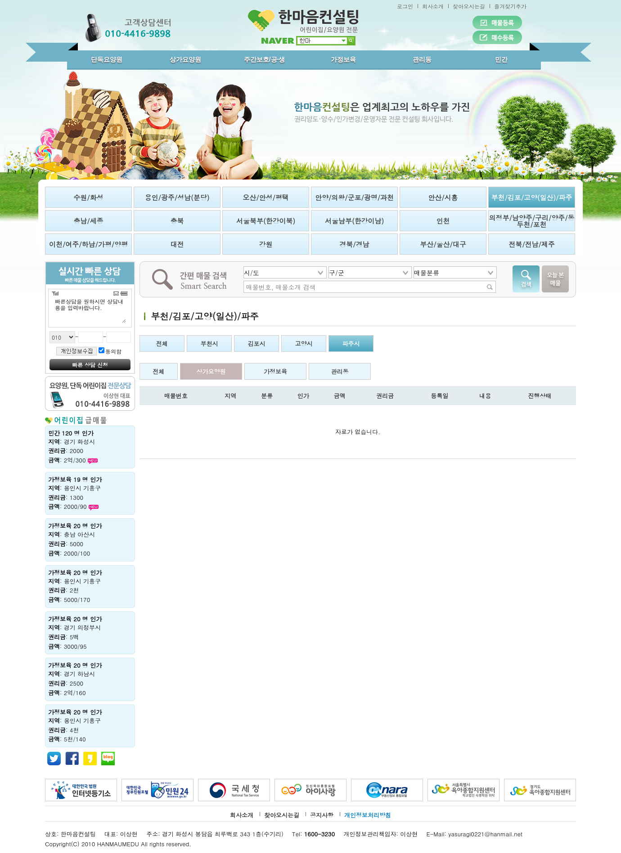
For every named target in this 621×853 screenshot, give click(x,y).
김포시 (257, 343)
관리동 (422, 59)
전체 (162, 343)
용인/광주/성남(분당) (177, 197)
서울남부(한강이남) (354, 220)
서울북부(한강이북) (265, 220)
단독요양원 (106, 59)
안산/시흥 (443, 197)
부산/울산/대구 (443, 244)
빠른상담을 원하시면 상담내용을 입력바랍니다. (90, 310)
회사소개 (433, 6)
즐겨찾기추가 (510, 6)
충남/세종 (88, 220)
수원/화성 (88, 197)
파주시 (351, 343)
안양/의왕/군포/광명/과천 (354, 197)
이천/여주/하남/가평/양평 (88, 244)
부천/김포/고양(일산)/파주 (531, 197)
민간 (501, 59)
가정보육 (343, 59)
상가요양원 (185, 59)
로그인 (405, 6)
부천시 (209, 343)
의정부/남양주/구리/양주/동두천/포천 (531, 221)
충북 (177, 220)
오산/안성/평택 (266, 197)
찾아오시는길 (469, 6)
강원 (266, 244)
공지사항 (321, 815)
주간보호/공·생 (264, 59)
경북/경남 (354, 244)
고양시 (304, 343)
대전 (177, 244)
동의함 (113, 351)
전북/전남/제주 (531, 244)
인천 (443, 220)
